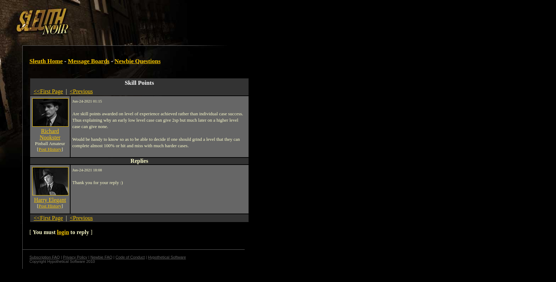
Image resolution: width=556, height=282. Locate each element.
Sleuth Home (46, 61)
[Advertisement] (123, 18)
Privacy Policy (75, 257)
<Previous (81, 91)
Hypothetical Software (167, 257)
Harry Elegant (50, 200)
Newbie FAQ (101, 257)
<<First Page (48, 91)
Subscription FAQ (44, 257)
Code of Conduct (130, 257)
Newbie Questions (138, 61)
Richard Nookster (50, 134)
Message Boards (89, 61)
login (63, 232)
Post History (50, 149)
